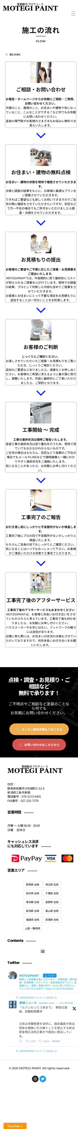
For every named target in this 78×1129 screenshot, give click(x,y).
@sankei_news (47, 1002)
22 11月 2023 (66, 1002)
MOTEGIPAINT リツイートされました (38, 997)
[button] (43, 951)
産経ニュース (28, 1002)
